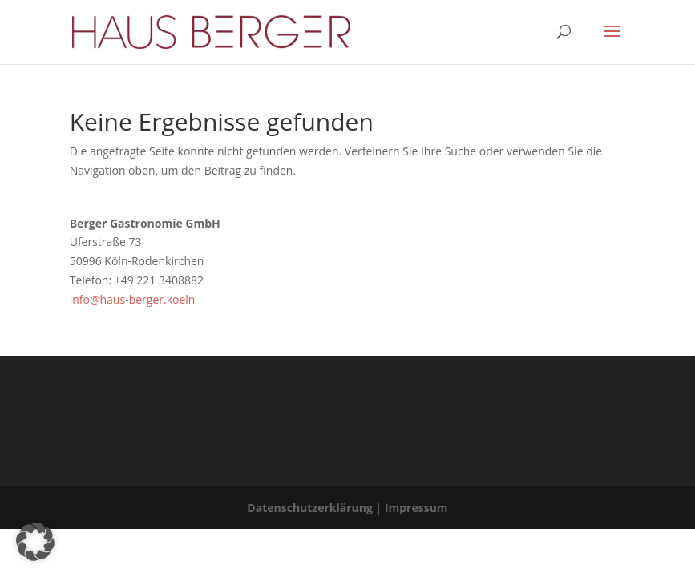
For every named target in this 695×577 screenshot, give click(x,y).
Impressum (416, 507)
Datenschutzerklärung (310, 507)
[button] (35, 541)
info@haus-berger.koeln (133, 299)
